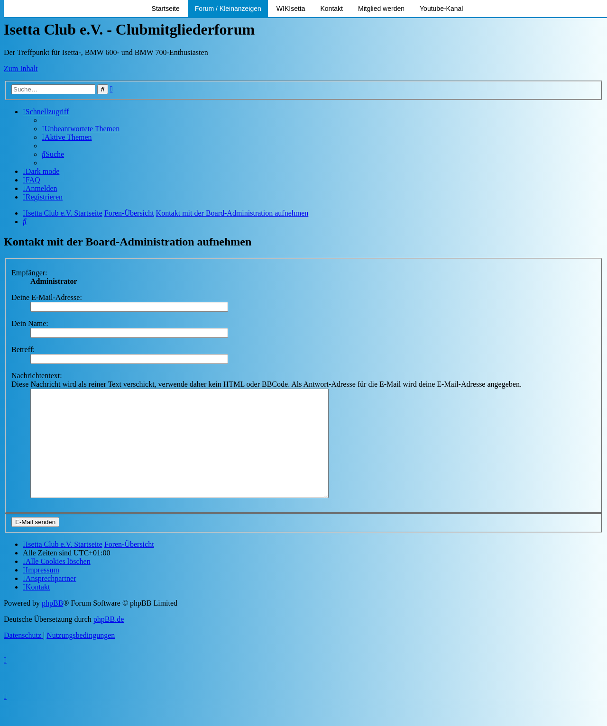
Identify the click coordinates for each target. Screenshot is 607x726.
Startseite (166, 8)
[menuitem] (81, 129)
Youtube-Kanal (441, 8)
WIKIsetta (290, 8)
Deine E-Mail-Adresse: (46, 297)
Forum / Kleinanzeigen (228, 8)
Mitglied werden (381, 8)
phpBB (52, 624)
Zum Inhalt (21, 68)
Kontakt (332, 8)
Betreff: (23, 349)
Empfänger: (29, 273)
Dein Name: (29, 323)
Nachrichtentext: (36, 376)
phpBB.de (108, 640)
